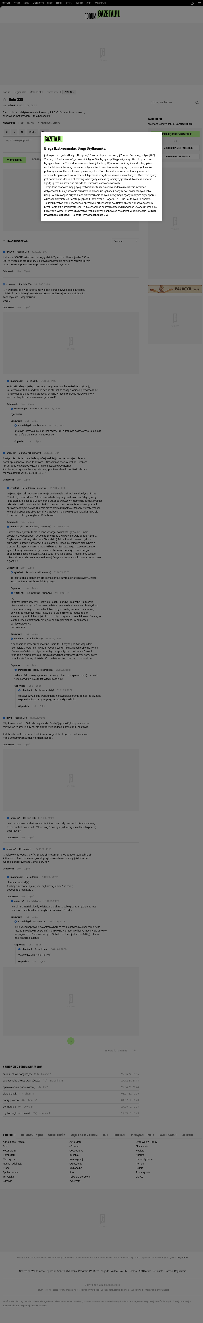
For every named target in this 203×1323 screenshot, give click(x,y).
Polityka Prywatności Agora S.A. (90, 214)
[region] (101, 176)
